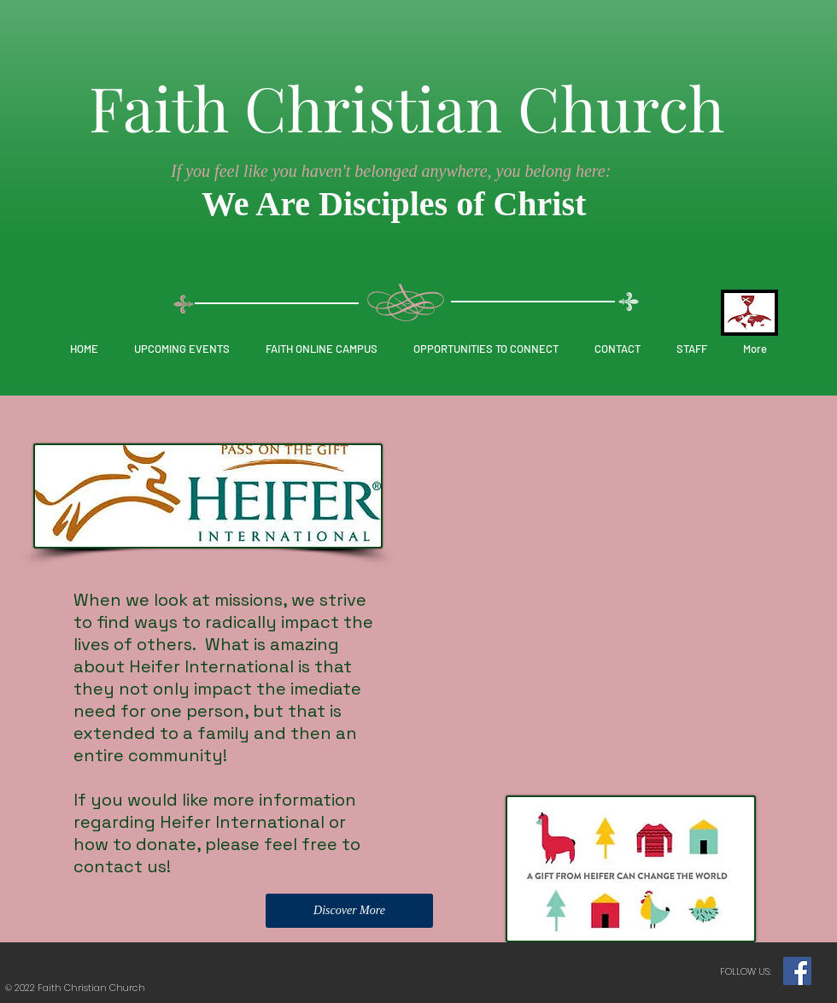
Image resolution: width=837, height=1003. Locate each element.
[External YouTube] (616, 535)
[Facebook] (797, 971)
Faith (159, 107)
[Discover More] (349, 911)
